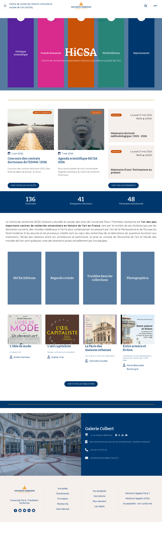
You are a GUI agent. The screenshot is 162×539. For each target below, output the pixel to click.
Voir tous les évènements (123, 185)
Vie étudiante (99, 491)
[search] (137, 5)
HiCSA (11, 14)
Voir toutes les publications (81, 384)
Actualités (63, 488)
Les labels (99, 506)
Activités (53, 14)
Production (98, 14)
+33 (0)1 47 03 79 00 (98, 450)
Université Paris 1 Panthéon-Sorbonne (24, 501)
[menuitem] (11, 14)
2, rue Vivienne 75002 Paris (102, 435)
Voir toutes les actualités (23, 185)
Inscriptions (99, 496)
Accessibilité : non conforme (137, 503)
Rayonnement (146, 14)
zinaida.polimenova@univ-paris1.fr (104, 458)
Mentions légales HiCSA (137, 498)
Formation (62, 498)
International (62, 509)
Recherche (62, 504)
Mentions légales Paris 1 (137, 493)
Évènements (62, 493)
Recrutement (99, 501)
